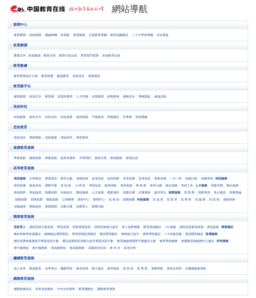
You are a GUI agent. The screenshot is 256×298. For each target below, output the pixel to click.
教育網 (49, 96)
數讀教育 (63, 76)
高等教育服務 (23, 168)
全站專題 (162, 35)
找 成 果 (158, 199)
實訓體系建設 (194, 234)
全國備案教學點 (195, 268)
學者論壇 (35, 192)
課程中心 (84, 199)
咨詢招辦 (113, 178)
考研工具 (187, 185)
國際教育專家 (106, 289)
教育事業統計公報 (26, 76)
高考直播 (129, 178)
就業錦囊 (129, 199)
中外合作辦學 (66, 289)
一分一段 (176, 178)
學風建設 (113, 117)
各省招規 (98, 178)
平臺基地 (98, 117)
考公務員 (220, 192)
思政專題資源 (81, 227)
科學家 (127, 117)
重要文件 (20, 55)
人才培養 (82, 96)
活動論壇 (20, 206)
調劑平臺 (51, 185)
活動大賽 (66, 206)
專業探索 (51, 158)
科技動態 (20, 117)
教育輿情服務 (169, 241)
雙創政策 (35, 206)
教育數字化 (22, 86)
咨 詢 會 (65, 185)
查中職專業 (39, 248)
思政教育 (20, 127)
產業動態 (51, 206)
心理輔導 (68, 199)
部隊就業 (37, 199)
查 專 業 (142, 268)
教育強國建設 (119, 35)
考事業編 (235, 192)
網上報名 (98, 268)
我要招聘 (51, 192)
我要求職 (217, 185)
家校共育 (101, 158)
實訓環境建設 (109, 234)
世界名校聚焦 (44, 289)
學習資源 (63, 227)
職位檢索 (232, 185)
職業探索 (35, 158)
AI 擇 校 (80, 185)
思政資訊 (20, 137)
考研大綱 (156, 185)
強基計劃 (191, 178)
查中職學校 (21, 248)
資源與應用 (65, 96)
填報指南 (82, 178)
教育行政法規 (68, 55)
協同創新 (82, 117)
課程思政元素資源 (41, 227)
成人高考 (20, 268)
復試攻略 (172, 185)
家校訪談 (132, 158)
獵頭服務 (82, 192)
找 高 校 (214, 199)
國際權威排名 (23, 289)
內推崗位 (66, 192)
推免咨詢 (35, 185)
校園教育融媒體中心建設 (197, 241)
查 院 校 (128, 268)
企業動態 (98, 96)
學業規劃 (20, 158)
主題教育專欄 (98, 35)
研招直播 (20, 185)
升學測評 (85, 158)
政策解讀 (20, 45)
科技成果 (66, 117)
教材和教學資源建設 (27, 234)
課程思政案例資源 (192, 227)
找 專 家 (186, 199)
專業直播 (160, 178)
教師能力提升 (130, 234)
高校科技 (20, 106)
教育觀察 (79, 35)
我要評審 (129, 192)
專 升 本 (115, 248)
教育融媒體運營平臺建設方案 (136, 241)
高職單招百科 (97, 248)
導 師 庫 (141, 185)
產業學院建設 (152, 234)
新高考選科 (68, 158)
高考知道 (144, 178)
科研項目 (51, 117)
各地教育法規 (111, 55)
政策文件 (35, 96)
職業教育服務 (23, 216)
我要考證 (204, 192)
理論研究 (66, 137)
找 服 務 (200, 199)
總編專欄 (51, 35)
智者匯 (65, 35)
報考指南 (110, 185)
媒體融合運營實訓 (56, 234)
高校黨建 (51, 137)
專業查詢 (51, 178)
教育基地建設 (152, 227)
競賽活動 (98, 206)
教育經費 (47, 76)
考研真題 (126, 185)
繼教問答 (66, 268)
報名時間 (82, 268)
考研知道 (95, 185)
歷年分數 (66, 178)
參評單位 (160, 192)
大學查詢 (35, 178)
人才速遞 (98, 192)
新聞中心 (20, 24)
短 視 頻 (114, 199)
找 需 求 (172, 199)
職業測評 (113, 192)
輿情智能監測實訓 (84, 234)
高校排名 (78, 76)
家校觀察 (116, 158)
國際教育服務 (23, 278)
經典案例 (113, 96)
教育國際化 (86, 289)
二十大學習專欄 (142, 35)
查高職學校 (58, 248)
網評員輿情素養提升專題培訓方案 (36, 241)
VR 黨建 (170, 227)
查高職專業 (77, 248)
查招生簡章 (174, 268)
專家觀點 (144, 96)
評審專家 (144, 192)
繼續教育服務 (23, 258)
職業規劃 (52, 199)
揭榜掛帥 (229, 199)
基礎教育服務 (23, 148)
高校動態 (35, 35)
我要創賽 (21, 199)
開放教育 (35, 268)
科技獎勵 (142, 117)
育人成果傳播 (131, 227)
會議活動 (160, 96)
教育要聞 (20, 35)
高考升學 (130, 248)
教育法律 (50, 55)
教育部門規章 (90, 55)
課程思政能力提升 (106, 227)
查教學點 (157, 268)
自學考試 (51, 268)
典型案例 (82, 137)
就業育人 (82, 206)
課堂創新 (213, 227)
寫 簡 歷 (189, 192)
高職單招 (207, 178)
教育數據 (20, 66)
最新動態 (20, 96)
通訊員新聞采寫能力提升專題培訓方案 (87, 241)
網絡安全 (129, 96)
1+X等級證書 (173, 234)
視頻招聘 (20, 192)
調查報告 (94, 76)
